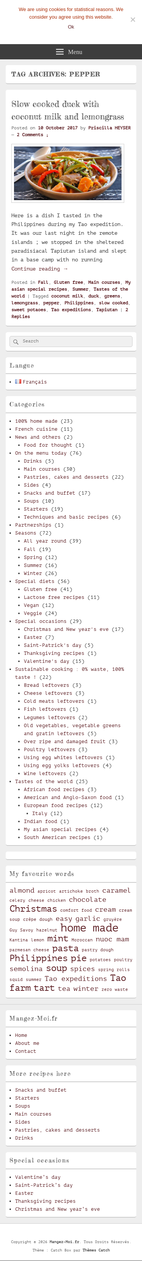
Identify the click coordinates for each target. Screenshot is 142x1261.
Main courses (104, 282)
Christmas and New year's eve (66, 629)
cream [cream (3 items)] (105, 909)
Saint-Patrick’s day (44, 1185)
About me (27, 1043)
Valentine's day (46, 661)
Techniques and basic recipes (66, 517)
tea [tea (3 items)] (64, 988)
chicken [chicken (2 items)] (56, 900)
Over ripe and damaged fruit (65, 741)
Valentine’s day (38, 1177)
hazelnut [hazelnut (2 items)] (47, 930)
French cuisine (36, 429)
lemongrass (24, 303)
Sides (31, 485)
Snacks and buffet (49, 493)
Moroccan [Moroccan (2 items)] (82, 940)
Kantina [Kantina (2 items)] (18, 940)
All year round (45, 541)
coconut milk (67, 296)
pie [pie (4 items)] (79, 958)
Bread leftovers (46, 685)
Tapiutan (106, 309)
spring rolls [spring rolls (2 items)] (114, 970)
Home (21, 1035)
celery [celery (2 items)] (17, 900)
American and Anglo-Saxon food (68, 797)
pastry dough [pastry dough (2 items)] (98, 950)
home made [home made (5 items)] (90, 928)
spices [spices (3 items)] (82, 969)
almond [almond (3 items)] (21, 890)
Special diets (35, 581)
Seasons (25, 533)
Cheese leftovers (48, 693)
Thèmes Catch (96, 1250)
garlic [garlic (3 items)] (87, 918)
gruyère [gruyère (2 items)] (112, 919)
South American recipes (57, 837)
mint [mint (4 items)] (58, 938)
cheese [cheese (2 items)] (36, 900)
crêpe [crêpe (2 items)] (29, 919)
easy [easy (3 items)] (64, 918)
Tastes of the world (44, 781)
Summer (80, 289)
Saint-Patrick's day (52, 645)
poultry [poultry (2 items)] (123, 960)
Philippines (79, 303)
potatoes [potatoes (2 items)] (100, 960)
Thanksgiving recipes (54, 653)
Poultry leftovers (49, 749)
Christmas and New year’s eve (57, 1209)
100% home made (36, 421)
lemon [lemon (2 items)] (37, 940)
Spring (33, 557)
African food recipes (54, 789)
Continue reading (39, 269)
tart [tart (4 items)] (44, 987)
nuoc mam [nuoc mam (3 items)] (112, 939)
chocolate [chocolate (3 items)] (87, 899)
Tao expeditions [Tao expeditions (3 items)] (76, 978)
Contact (25, 1051)
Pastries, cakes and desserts (66, 477)
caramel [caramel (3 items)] (116, 890)
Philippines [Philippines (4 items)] (38, 958)
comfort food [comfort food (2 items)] (76, 910)
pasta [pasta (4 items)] (65, 948)
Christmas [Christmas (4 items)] (33, 908)
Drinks (33, 461)
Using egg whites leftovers (63, 757)
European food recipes (55, 805)
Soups (31, 501)
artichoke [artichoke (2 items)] (71, 891)
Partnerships (33, 525)
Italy (39, 813)
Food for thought (48, 445)
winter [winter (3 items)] (85, 988)
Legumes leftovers (49, 717)
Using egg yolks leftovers (62, 765)
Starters (36, 509)
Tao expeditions (71, 309)
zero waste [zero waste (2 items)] (114, 989)
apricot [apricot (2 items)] (46, 891)
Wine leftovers (45, 773)
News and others (38, 437)
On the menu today (41, 453)
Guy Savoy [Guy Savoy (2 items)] (21, 930)
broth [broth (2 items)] (92, 891)
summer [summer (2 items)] (34, 980)
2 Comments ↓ (32, 134)
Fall (43, 282)
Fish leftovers (45, 709)
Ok (71, 27)
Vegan (31, 605)
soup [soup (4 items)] (56, 968)
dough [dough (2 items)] (46, 919)
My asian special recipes (60, 829)
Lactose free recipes (54, 597)
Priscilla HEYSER (109, 128)
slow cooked (113, 303)
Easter (33, 637)
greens (112, 296)
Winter (33, 573)
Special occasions (41, 621)
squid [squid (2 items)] (16, 980)
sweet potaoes (28, 309)
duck (93, 296)
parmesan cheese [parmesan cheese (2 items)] (29, 950)
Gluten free (68, 282)
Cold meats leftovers (54, 701)
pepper (51, 303)
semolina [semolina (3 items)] (26, 969)
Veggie (33, 613)
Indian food (40, 821)
